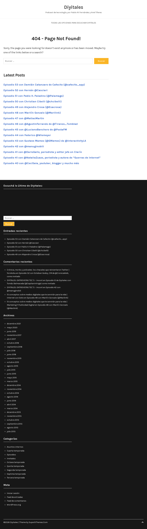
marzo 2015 (12, 381)
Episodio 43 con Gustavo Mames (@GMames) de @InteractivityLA (44, 140)
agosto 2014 (12, 397)
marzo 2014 (12, 408)
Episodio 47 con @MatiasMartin (23, 118)
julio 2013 (11, 431)
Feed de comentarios (16, 501)
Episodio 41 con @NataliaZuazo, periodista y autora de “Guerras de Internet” (51, 157)
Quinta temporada (15, 466)
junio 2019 (11, 331)
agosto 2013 (12, 427)
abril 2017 (11, 339)
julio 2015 (11, 370)
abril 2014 (11, 404)
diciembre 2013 (14, 412)
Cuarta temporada (15, 451)
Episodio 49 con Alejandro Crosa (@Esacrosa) (32, 107)
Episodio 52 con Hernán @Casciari (25, 90)
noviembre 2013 (14, 416)
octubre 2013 (13, 420)
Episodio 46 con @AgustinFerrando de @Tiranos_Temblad (40, 124)
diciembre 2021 (14, 323)
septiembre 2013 (14, 424)
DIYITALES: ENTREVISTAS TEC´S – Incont (25, 280)
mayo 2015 (12, 377)
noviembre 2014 (14, 389)
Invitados (11, 458)
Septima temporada (16, 474)
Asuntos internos (15, 447)
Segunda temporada (16, 470)
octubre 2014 (13, 393)
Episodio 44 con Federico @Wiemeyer (27, 135)
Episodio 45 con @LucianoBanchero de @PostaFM (35, 129)
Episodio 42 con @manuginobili (23, 146)
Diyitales (73, 7)
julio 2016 (11, 350)
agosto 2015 (12, 366)
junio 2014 (11, 400)
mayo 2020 (12, 327)
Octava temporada (16, 462)
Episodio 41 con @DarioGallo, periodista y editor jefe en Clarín (42, 152)
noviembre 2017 (14, 335)
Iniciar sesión (13, 493)
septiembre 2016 (14, 347)
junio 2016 (11, 354)
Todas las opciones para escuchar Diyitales (73, 23)
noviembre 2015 (14, 358)
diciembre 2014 (14, 385)
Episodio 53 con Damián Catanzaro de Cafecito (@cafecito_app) (44, 84)
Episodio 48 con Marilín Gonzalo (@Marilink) (32, 112)
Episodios (11, 454)
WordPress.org (14, 505)
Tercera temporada (16, 477)
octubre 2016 (13, 343)
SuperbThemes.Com (38, 522)
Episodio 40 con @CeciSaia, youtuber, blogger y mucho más (41, 163)
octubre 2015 (13, 362)
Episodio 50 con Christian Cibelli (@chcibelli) (32, 101)
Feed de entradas (15, 497)
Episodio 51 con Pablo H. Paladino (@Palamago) (33, 95)
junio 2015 (11, 374)
